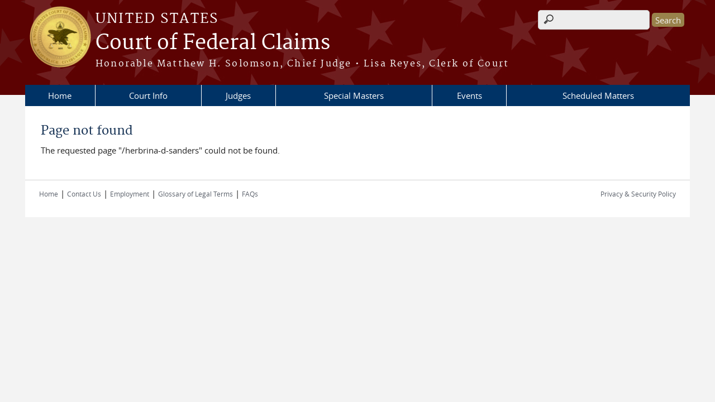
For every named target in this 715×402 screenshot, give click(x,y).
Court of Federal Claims (213, 43)
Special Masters (354, 95)
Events (469, 95)
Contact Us (84, 193)
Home (60, 95)
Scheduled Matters (598, 95)
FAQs (250, 193)
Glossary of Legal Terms (195, 193)
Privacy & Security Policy (638, 193)
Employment (129, 193)
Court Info (148, 95)
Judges (238, 95)
